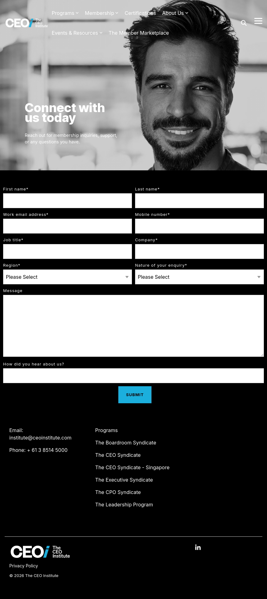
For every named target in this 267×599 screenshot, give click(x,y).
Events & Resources (77, 33)
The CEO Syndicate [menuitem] (118, 455)
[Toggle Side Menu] (258, 20)
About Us (175, 13)
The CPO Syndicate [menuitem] (118, 492)
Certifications (140, 13)
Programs (65, 13)
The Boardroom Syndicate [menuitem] (125, 442)
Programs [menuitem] (106, 430)
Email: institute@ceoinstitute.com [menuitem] (40, 434)
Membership (102, 13)
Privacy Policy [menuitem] (23, 565)
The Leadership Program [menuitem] (124, 504)
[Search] (244, 23)
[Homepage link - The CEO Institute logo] (40, 556)
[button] (198, 548)
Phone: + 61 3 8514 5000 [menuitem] (38, 450)
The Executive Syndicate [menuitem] (124, 480)
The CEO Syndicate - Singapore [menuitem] (132, 467)
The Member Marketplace (139, 33)
